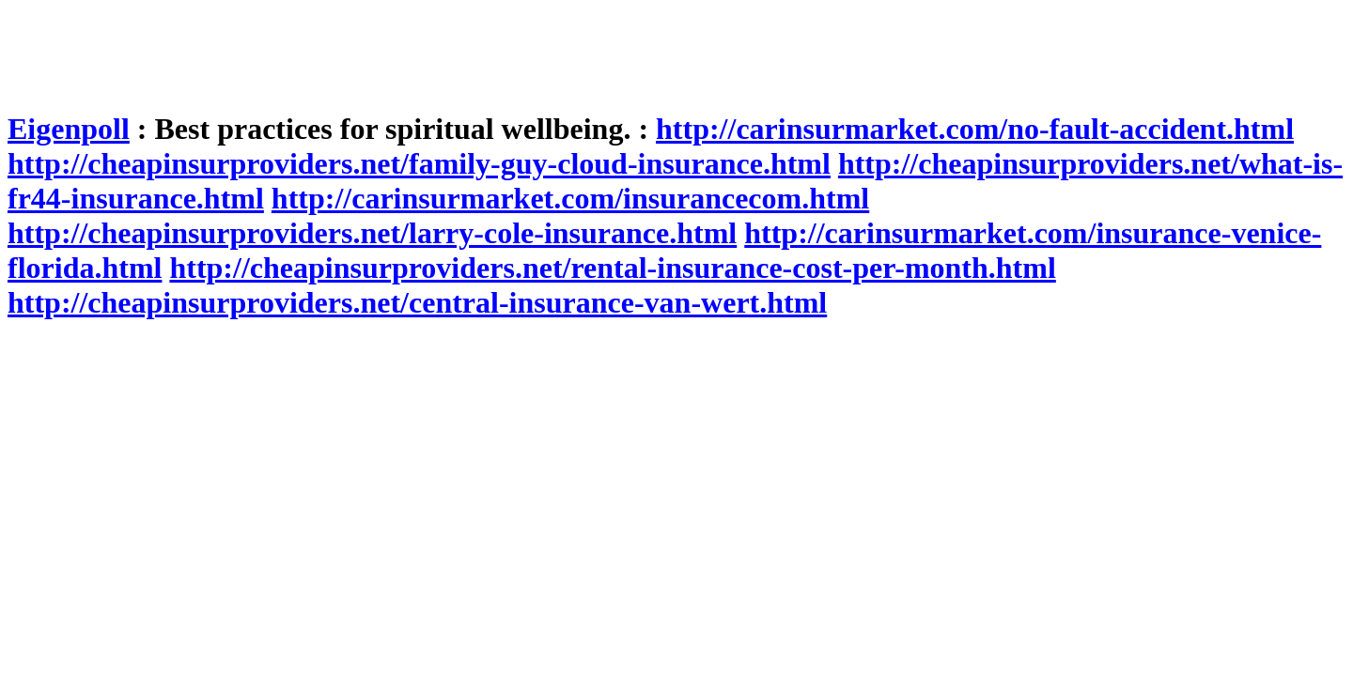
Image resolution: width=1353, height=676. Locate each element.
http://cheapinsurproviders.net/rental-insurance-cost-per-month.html (612, 267)
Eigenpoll (69, 129)
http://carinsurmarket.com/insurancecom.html (570, 198)
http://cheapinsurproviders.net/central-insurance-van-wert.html (417, 302)
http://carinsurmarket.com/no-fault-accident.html (975, 129)
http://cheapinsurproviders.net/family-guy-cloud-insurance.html (419, 163)
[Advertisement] (350, 50)
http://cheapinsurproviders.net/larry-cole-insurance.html (372, 233)
